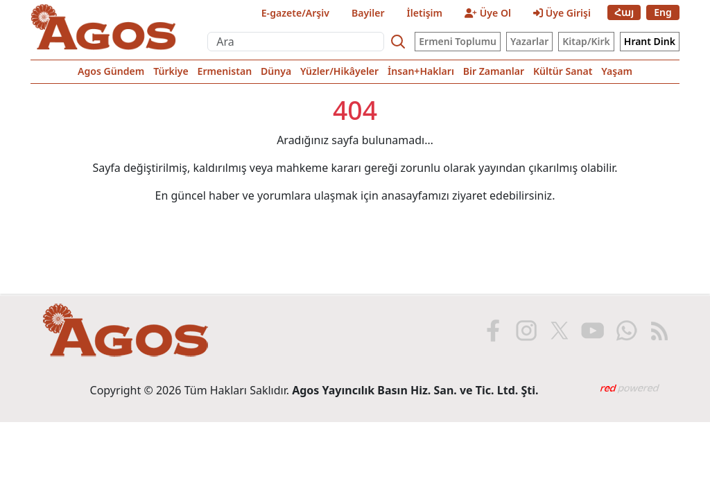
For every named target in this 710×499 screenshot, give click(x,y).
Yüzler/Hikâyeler (339, 71)
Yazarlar (529, 41)
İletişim (425, 12)
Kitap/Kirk (586, 41)
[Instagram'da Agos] (525, 330)
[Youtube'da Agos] (591, 330)
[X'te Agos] (558, 330)
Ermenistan (225, 71)
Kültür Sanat (562, 71)
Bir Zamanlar (493, 71)
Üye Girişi (562, 12)
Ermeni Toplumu (457, 41)
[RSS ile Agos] (658, 330)
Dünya (276, 71)
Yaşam (616, 71)
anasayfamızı (415, 195)
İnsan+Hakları (421, 71)
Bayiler (368, 12)
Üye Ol (488, 12)
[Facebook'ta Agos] (491, 330)
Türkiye (171, 71)
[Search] (398, 41)
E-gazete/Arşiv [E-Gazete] (295, 12)
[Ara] (295, 41)
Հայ (624, 12)
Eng (663, 12)
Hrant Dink (649, 41)
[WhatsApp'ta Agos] (625, 330)
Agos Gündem (111, 71)
